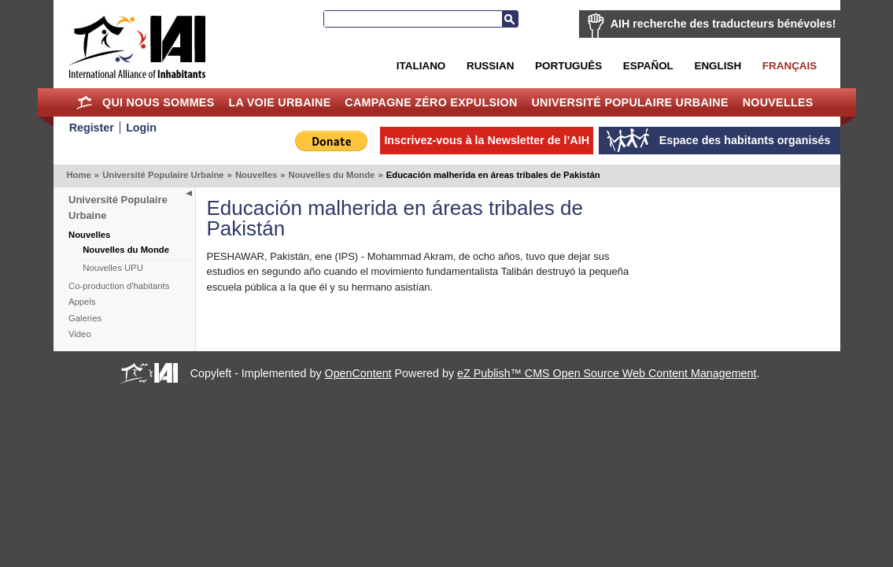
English (717, 66)
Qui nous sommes (158, 102)
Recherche (510, 19)
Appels (82, 301)
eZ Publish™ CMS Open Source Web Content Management (606, 373)
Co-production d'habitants (118, 286)
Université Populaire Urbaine (629, 102)
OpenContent (358, 373)
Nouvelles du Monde (332, 175)
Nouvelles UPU (113, 267)
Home (84, 102)
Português (568, 66)
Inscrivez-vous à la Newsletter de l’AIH (486, 140)
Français (789, 66)
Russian (490, 66)
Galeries (84, 318)
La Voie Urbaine (279, 102)
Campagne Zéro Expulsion (431, 102)
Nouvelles (778, 102)
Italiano (421, 66)
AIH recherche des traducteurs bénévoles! (723, 23)
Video (79, 334)
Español (648, 66)
